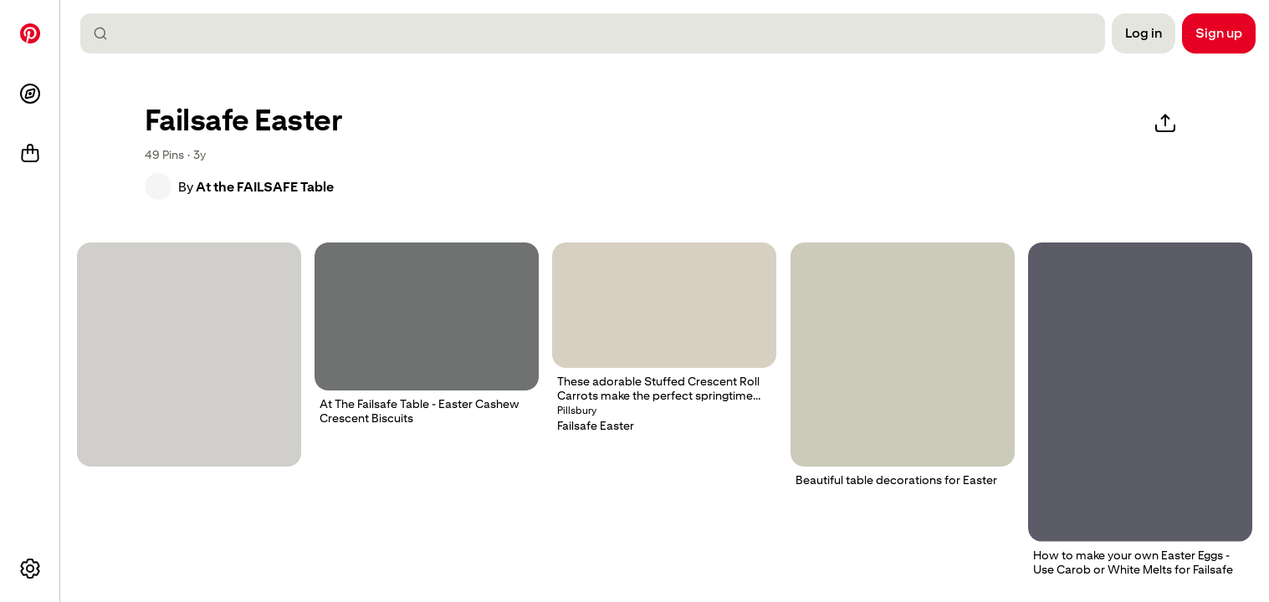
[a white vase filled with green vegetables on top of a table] (903, 354)
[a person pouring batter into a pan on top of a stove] (1140, 392)
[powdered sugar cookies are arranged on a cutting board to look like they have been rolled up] (427, 316)
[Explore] (30, 94)
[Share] (1165, 124)
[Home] (30, 33)
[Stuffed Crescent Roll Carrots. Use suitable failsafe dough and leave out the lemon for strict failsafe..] (664, 305)
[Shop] (30, 154)
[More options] (30, 568)
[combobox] (599, 33)
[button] (158, 186)
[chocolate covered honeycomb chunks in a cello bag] (189, 354)
